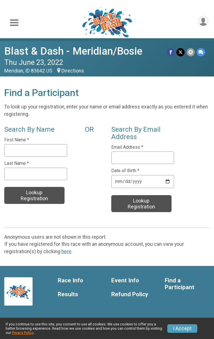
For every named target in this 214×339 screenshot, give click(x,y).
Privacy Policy (22, 333)
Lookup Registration (34, 195)
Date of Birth (125, 170)
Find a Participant (179, 284)
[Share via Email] (191, 52)
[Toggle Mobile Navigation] (14, 23)
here (66, 251)
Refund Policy (129, 294)
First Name (16, 139)
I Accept (182, 328)
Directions (72, 71)
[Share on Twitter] (181, 52)
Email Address (127, 147)
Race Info (70, 280)
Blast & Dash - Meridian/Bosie (73, 51)
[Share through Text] (200, 52)
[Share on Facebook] (171, 52)
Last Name (16, 163)
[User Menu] (203, 21)
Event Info (125, 280)
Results (68, 294)
